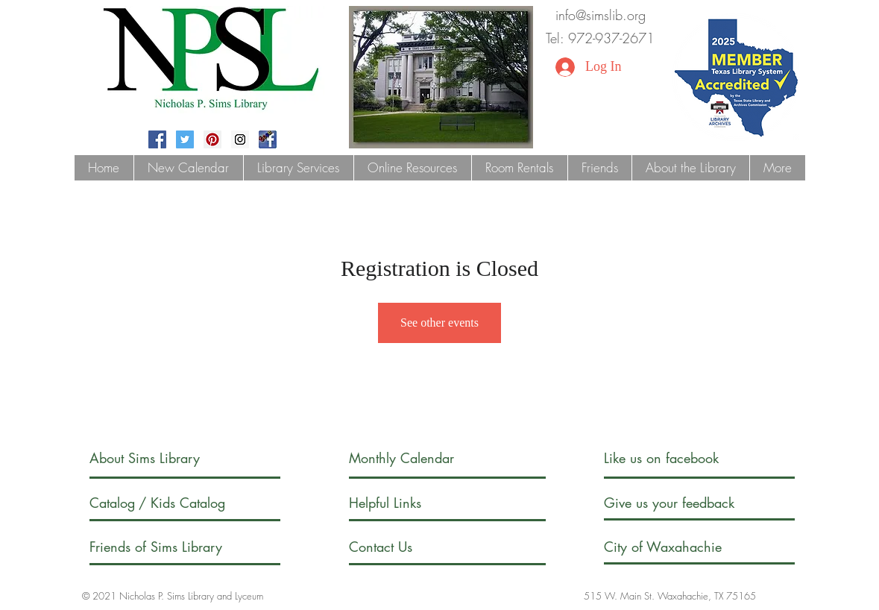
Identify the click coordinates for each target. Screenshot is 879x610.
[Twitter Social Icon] (185, 139)
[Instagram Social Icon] (240, 139)
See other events (439, 322)
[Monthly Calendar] (414, 458)
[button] (298, 167)
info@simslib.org (600, 15)
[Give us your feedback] (684, 503)
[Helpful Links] (392, 503)
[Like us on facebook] (677, 458)
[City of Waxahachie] (675, 547)
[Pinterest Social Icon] (212, 139)
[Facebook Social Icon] (157, 139)
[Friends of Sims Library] (175, 547)
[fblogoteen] (268, 139)
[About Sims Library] (161, 458)
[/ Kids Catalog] (195, 503)
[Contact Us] (405, 547)
